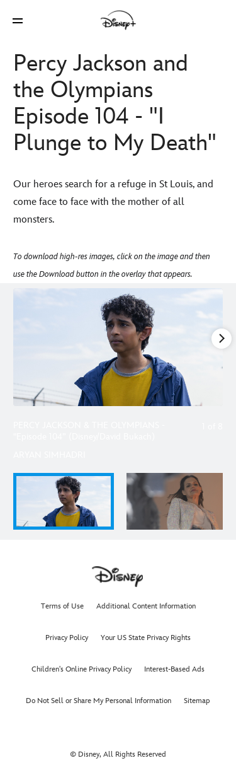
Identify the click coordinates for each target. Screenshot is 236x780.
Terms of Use (62, 606)
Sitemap (197, 701)
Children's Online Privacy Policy (81, 669)
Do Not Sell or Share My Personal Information (98, 701)
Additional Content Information (146, 606)
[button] (17, 20)
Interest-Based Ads (174, 669)
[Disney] (118, 20)
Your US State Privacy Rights (146, 638)
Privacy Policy (66, 638)
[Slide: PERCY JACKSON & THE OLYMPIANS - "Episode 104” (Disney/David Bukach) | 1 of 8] (118, 347)
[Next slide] (213, 347)
